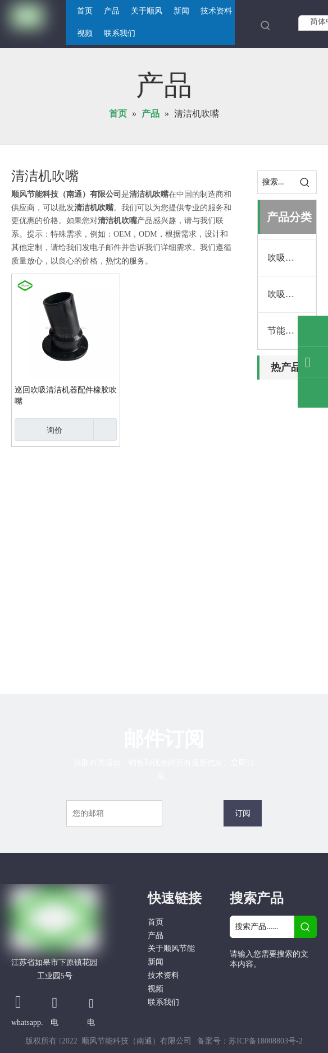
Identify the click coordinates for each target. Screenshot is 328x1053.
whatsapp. (27, 1022)
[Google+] (263, 985)
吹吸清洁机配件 (291, 294)
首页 (155, 922)
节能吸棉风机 (291, 330)
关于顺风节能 (171, 948)
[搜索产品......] (262, 927)
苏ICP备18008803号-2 (265, 1041)
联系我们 (163, 1002)
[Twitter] (239, 1004)
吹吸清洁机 (289, 257)
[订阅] (243, 813)
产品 (155, 935)
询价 (38, 429)
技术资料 (163, 975)
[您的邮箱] (114, 813)
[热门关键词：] (266, 25)
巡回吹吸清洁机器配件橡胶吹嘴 (66, 395)
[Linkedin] (287, 985)
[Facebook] (239, 985)
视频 (155, 989)
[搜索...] (276, 182)
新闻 (155, 962)
